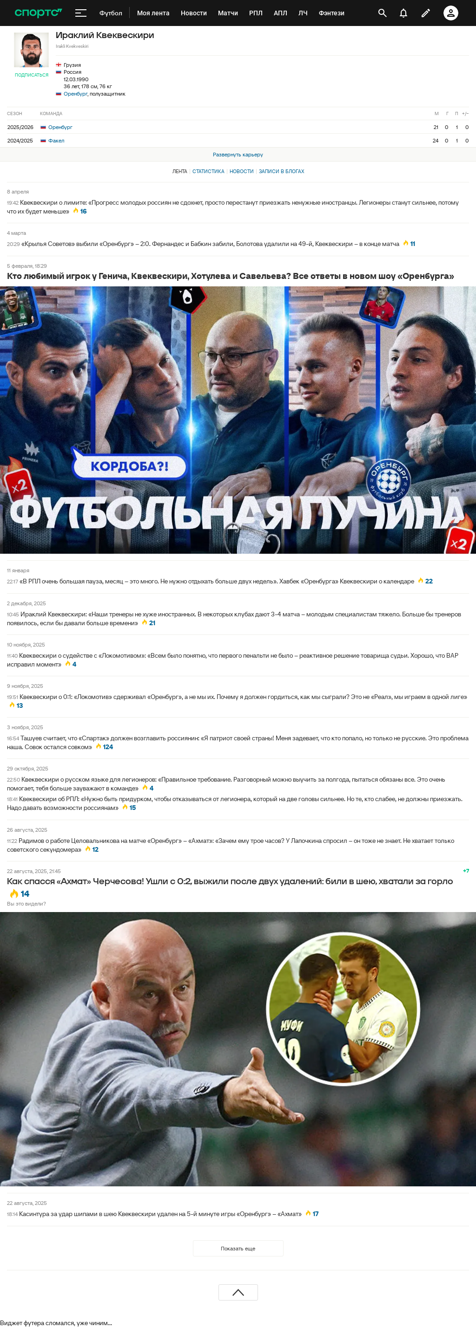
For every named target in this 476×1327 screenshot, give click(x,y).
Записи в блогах (281, 171)
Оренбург (75, 93)
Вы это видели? (26, 903)
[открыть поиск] (382, 13)
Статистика (208, 171)
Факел (52, 140)
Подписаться (31, 75)
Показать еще (238, 1248)
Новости (242, 171)
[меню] (81, 13)
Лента (179, 171)
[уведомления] (403, 13)
